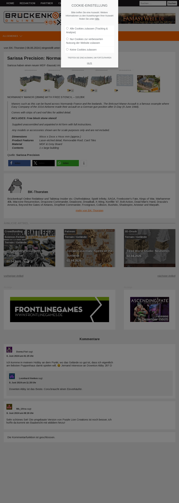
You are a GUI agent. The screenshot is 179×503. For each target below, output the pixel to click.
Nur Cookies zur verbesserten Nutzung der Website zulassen (84, 41)
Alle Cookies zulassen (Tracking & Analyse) (87, 30)
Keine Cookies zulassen (81, 49)
